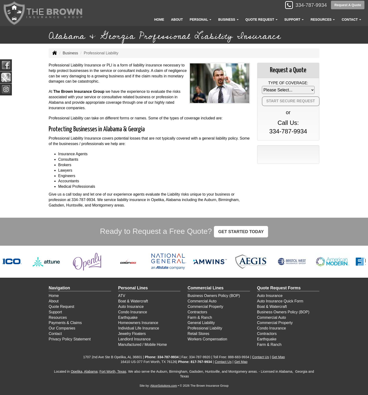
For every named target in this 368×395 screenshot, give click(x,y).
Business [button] (228, 19)
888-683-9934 (238, 357)
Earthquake (128, 317)
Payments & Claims (65, 323)
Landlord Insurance (134, 339)
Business (70, 53)
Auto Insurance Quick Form (280, 301)
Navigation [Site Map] (59, 288)
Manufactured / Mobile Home (142, 345)
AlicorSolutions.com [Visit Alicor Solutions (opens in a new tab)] (163, 385)
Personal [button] (200, 19)
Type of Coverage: (288, 83)
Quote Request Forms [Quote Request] (279, 288)
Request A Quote (347, 5)
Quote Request (61, 307)
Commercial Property (205, 307)
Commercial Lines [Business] (206, 288)
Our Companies (62, 328)
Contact (55, 334)
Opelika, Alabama (84, 371)
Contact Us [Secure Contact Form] (260, 357)
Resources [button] (323, 19)
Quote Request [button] (261, 19)
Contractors (197, 312)
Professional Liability (205, 328)
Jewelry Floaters (132, 334)
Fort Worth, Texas (112, 371)
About (177, 19)
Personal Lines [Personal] (133, 288)
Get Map (278, 357)
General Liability (201, 323)
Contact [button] (351, 19)
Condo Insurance (132, 312)
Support (55, 312)
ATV (121, 296)
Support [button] (294, 19)
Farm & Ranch (200, 317)
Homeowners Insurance (138, 323)
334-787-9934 (309, 5)
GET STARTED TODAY (241, 231)
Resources (58, 317)
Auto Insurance (131, 307)
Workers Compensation (207, 339)
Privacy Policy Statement (70, 339)
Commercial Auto (202, 301)
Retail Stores (198, 334)
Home (159, 19)
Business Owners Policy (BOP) (214, 296)
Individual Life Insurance (138, 328)
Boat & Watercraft (133, 301)
